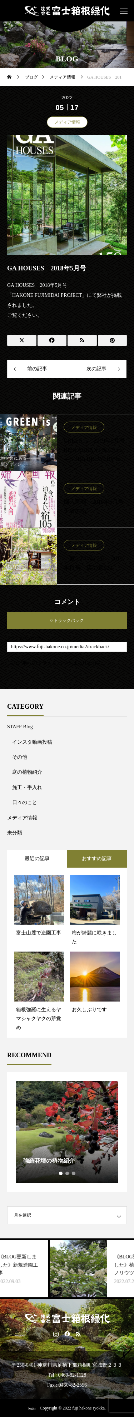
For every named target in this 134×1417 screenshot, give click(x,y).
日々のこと (24, 802)
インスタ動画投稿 (32, 742)
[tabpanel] (67, 1132)
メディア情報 (67, 122)
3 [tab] (74, 1173)
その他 (19, 757)
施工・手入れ (27, 787)
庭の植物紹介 (27, 772)
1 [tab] (61, 1173)
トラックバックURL (25, 638)
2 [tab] (67, 1173)
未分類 (14, 832)
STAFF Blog (20, 726)
